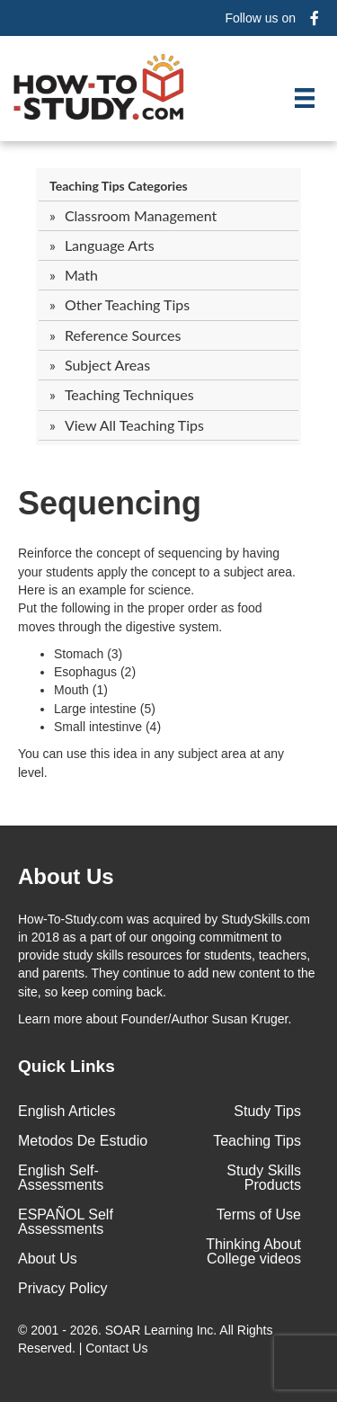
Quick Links (66, 1066)
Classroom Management (141, 215)
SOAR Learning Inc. (161, 1330)
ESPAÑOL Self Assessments (65, 1222)
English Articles (67, 1111)
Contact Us (118, 1348)
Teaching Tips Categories (118, 185)
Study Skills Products (263, 1177)
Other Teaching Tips (127, 304)
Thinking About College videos (253, 1251)
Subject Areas (107, 364)
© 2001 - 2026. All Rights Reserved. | (145, 1339)
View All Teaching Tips (134, 424)
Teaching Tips (257, 1140)
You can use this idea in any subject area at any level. (151, 762)
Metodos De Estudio (82, 1140)
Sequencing (109, 503)
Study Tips (267, 1111)
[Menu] (305, 98)
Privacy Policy (63, 1288)
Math (81, 274)
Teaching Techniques (129, 394)
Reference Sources (123, 335)
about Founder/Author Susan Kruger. (154, 1019)
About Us (47, 1258)
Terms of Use (259, 1214)
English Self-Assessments (60, 1177)
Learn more (50, 1019)
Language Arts (110, 245)
